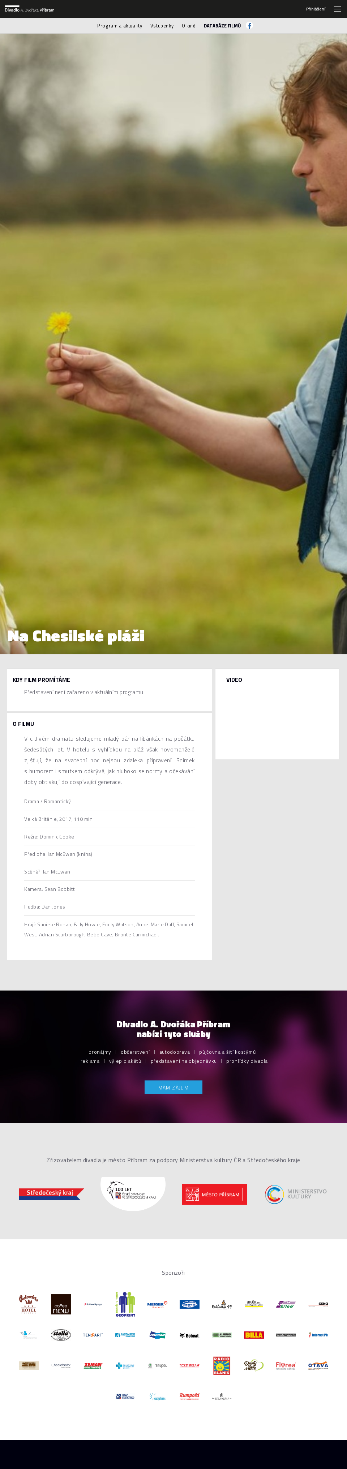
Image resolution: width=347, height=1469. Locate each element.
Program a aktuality (119, 25)
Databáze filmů (222, 25)
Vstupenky (162, 25)
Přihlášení (315, 9)
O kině (189, 25)
